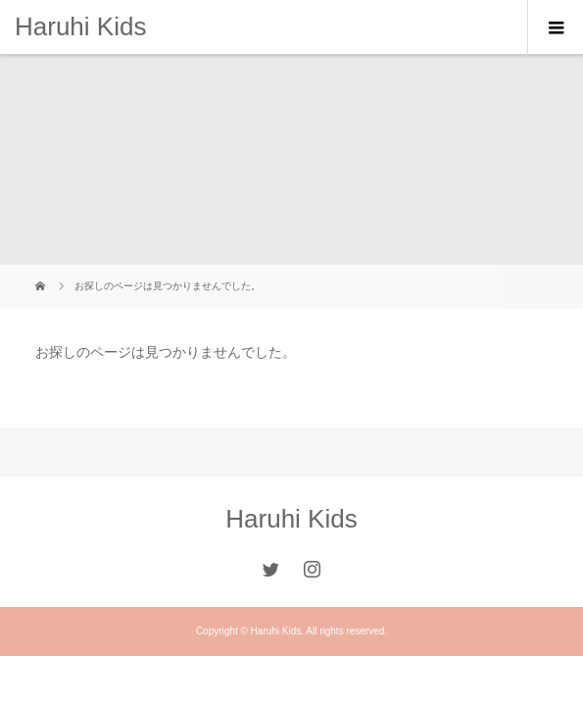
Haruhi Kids (80, 26)
